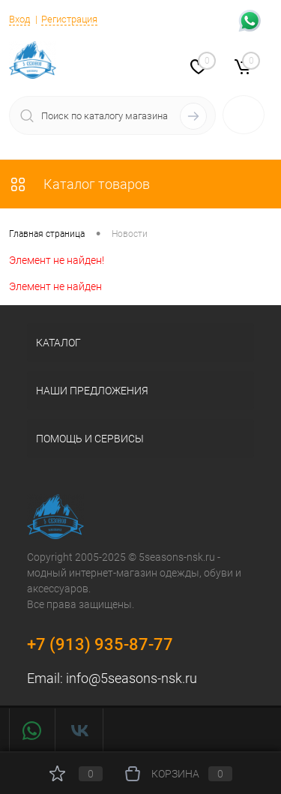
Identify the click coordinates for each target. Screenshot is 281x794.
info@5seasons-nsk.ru (131, 678)
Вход (19, 19)
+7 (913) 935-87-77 (100, 644)
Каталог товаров (79, 184)
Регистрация (69, 19)
